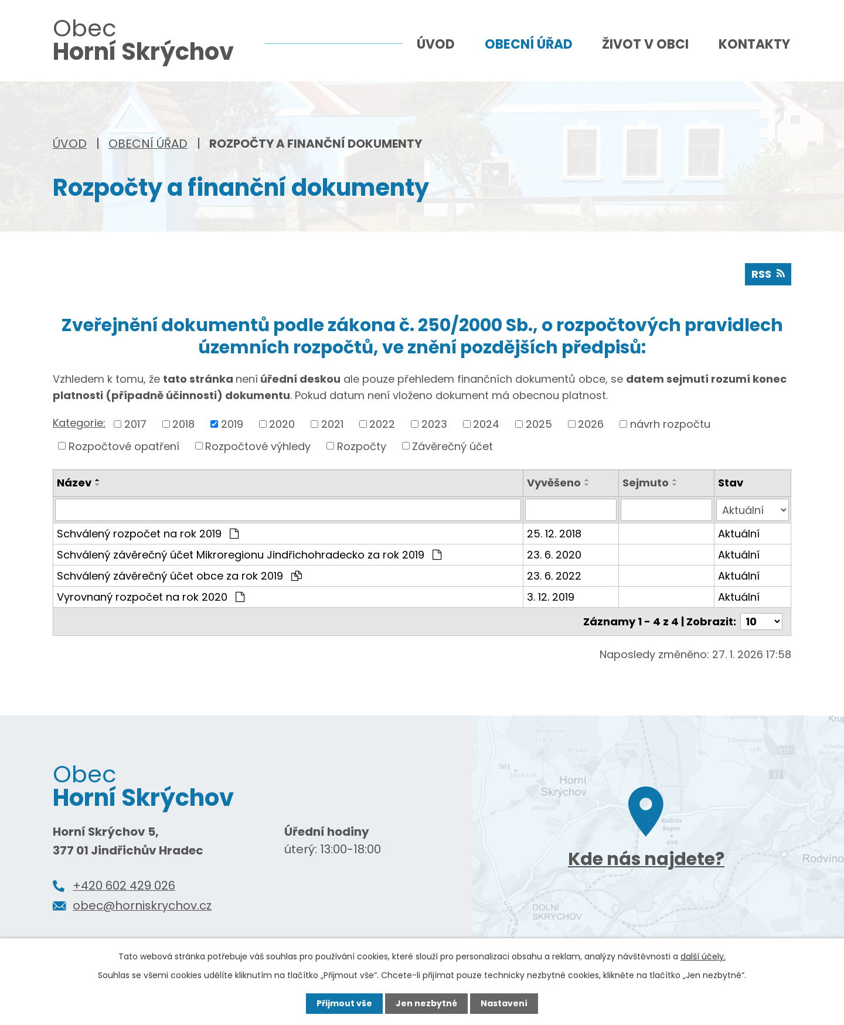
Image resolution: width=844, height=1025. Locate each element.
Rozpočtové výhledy (258, 445)
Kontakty (754, 44)
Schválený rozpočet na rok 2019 (148, 533)
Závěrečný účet (452, 445)
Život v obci (645, 44)
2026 (591, 424)
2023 (434, 424)
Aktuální (739, 533)
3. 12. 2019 (550, 597)
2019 (232, 424)
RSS (768, 274)
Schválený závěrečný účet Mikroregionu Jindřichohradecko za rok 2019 (249, 554)
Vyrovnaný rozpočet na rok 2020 (150, 597)
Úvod (70, 143)
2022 (382, 424)
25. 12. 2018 (554, 533)
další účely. (703, 956)
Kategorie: (79, 423)
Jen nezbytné (426, 1003)
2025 (539, 424)
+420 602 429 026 (124, 885)
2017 (135, 424)
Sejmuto (645, 482)
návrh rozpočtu (670, 424)
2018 (183, 424)
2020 (282, 424)
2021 (332, 424)
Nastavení (504, 1003)
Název (74, 482)
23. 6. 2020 (554, 554)
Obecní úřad (148, 143)
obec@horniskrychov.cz (142, 905)
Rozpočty (361, 445)
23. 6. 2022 (554, 575)
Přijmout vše (344, 1003)
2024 (486, 424)
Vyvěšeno (554, 482)
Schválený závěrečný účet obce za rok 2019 (179, 575)
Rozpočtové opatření (124, 445)
